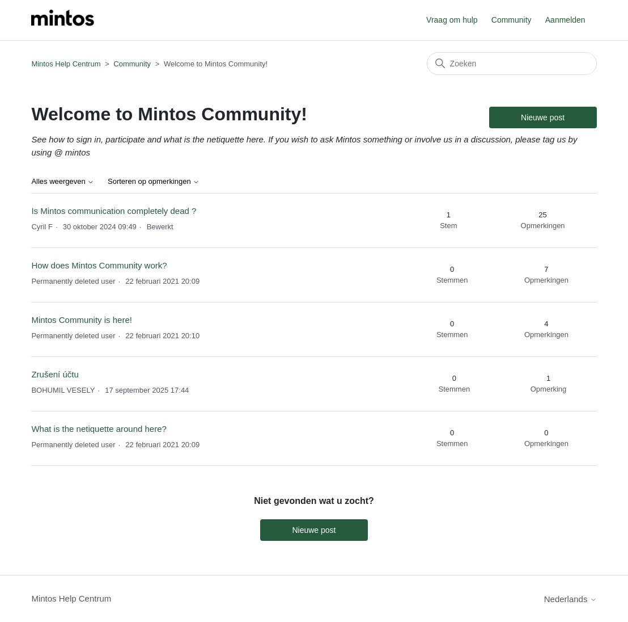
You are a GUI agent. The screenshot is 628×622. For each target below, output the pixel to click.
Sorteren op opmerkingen (154, 182)
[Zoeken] (512, 63)
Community (511, 19)
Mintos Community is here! (81, 320)
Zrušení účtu (54, 374)
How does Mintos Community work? (99, 265)
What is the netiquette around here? (99, 429)
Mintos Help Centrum (65, 64)
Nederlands (570, 599)
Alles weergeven (62, 182)
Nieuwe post (543, 117)
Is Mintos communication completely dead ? (113, 211)
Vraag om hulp (452, 19)
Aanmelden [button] (565, 19)
